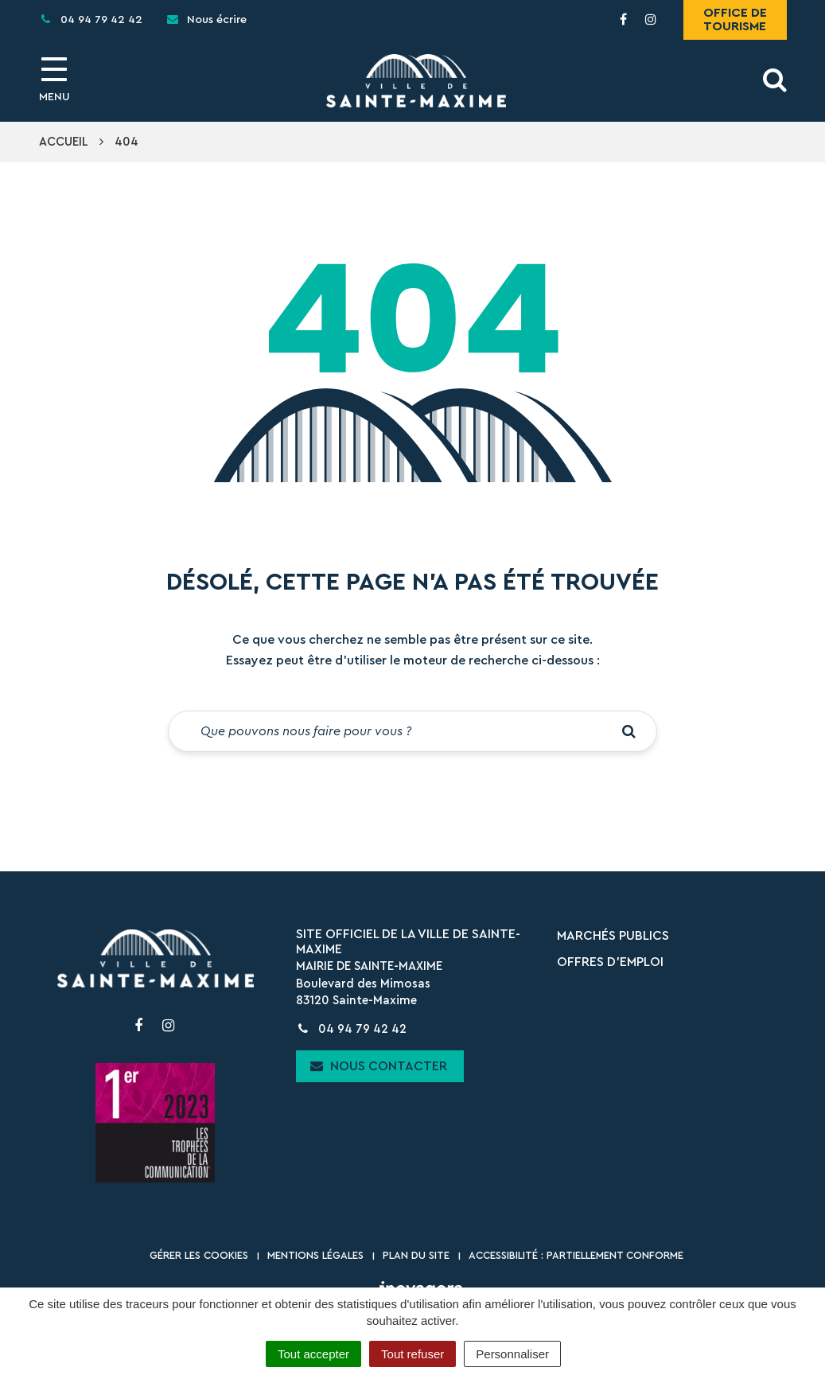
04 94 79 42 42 (351, 1029)
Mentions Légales (315, 1255)
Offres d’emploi (610, 962)
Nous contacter (378, 1066)
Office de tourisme (735, 19)
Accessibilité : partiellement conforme (576, 1255)
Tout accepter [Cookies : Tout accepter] (313, 1354)
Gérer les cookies (199, 1255)
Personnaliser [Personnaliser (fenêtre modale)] (512, 1354)
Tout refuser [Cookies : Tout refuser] (412, 1354)
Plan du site (416, 1255)
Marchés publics (613, 935)
